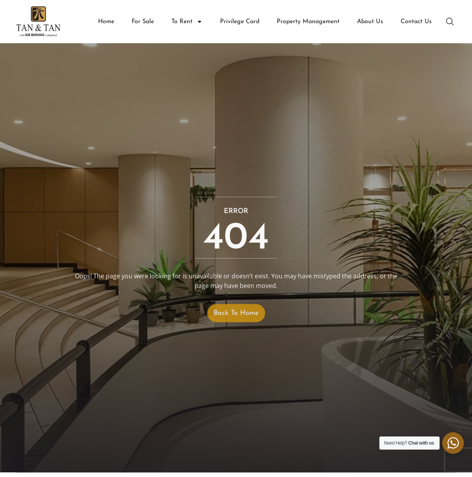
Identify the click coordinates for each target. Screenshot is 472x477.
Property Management (308, 22)
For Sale (143, 22)
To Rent (187, 22)
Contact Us (416, 22)
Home (106, 22)
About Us (370, 22)
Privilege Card (239, 22)
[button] (450, 21)
